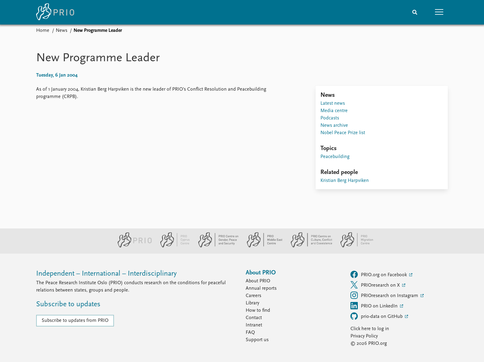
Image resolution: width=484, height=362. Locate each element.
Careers (253, 295)
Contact (254, 317)
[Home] (55, 12)
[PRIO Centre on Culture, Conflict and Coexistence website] (309, 246)
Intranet (254, 325)
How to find (258, 310)
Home (42, 30)
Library (252, 303)
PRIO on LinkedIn (374, 305)
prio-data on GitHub (377, 316)
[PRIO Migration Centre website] (353, 246)
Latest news (332, 103)
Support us (257, 339)
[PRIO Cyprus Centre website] (172, 246)
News (61, 30)
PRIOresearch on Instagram (384, 295)
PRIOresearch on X (375, 284)
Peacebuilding (335, 156)
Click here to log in (369, 328)
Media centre (334, 110)
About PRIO (258, 281)
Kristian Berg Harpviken (344, 180)
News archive (334, 125)
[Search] (415, 12)
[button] (439, 12)
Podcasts (329, 118)
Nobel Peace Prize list (342, 132)
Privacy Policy (364, 336)
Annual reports (261, 288)
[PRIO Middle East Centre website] (262, 246)
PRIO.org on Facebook (379, 274)
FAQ (250, 332)
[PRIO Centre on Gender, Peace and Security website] (215, 246)
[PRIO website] (132, 246)
